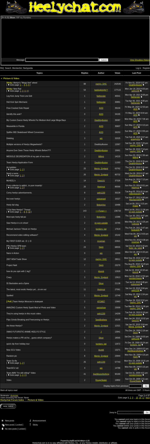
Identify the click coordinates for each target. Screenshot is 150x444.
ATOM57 (101, 301)
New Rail (17, 89)
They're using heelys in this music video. (23, 314)
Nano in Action (12, 253)
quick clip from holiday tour (17, 344)
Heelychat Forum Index (12, 400)
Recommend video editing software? (22, 235)
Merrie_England (101, 168)
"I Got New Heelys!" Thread (18, 210)
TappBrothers (101, 320)
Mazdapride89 (135, 200)
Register (146, 68)
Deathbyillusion (135, 85)
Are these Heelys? (14, 326)
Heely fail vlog (12, 205)
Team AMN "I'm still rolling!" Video (21, 373)
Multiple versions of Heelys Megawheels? (24, 144)
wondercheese (135, 278)
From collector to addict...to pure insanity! (24, 185)
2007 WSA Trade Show (16, 259)
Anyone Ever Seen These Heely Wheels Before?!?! (28, 150)
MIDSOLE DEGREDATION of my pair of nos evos (28, 156)
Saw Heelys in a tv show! (17, 223)
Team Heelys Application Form (19, 162)
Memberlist (17, 68)
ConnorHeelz (135, 218)
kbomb (101, 271)
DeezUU (101, 181)
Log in (138, 68)
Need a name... (13, 173)
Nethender (101, 96)
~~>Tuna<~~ (101, 211)
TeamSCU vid (12, 368)
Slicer (135, 182)
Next (148, 398)
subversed (101, 199)
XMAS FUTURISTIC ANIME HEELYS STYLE (26, 332)
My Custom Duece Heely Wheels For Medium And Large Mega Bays (36, 120)
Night (101, 247)
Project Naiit (11, 265)
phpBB (71, 441)
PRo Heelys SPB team (16, 246)
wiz (101, 138)
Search (8, 68)
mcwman (101, 241)
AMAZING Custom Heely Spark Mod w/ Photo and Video (31, 308)
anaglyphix (135, 139)
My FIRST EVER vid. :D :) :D (18, 241)
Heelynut (101, 187)
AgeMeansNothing (135, 351)
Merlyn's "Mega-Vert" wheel (25, 83)
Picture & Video (11, 78)
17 (143, 398)
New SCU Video (13, 350)
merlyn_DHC (101, 84)
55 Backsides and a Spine (17, 283)
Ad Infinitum (81, 441)
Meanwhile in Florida (15, 126)
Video (8, 380)
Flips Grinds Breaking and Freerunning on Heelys (27, 320)
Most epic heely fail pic (16, 217)
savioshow (101, 308)
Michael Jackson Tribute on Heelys (21, 229)
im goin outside (135, 212)
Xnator (135, 206)
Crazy (9, 277)
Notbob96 (135, 230)
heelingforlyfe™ (101, 90)
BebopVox (101, 205)
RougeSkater (101, 380)
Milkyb (101, 156)
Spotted (9, 295)
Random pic (11, 356)
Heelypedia (28, 68)
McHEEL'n (11, 181)
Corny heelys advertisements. (19, 193)
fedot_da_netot (135, 248)
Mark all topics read (8, 390)
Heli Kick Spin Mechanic (16, 102)
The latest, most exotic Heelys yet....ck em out (26, 289)
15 (137, 398)
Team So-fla (11, 361)
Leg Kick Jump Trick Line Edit (19, 96)
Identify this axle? (13, 114)
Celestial (135, 224)
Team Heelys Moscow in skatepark (28, 301)
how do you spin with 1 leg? (18, 271)
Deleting (10, 138)
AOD (101, 108)
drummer (14, 395)
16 (140, 398)
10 (29, 212)
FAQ (2, 68)
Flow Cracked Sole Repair (17, 108)
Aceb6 (101, 350)
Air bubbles (11, 167)
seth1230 (135, 91)
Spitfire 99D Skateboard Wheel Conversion (25, 132)
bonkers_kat (101, 229)
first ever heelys (13, 199)
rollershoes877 (135, 194)
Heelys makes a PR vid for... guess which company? (29, 338)
